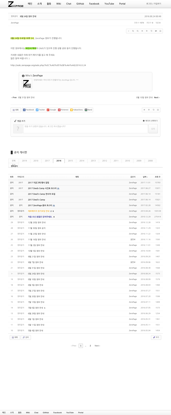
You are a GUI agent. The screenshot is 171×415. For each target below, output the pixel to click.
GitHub (46, 413)
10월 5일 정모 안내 (36, 251)
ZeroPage (15, 23)
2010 (127, 161)
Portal (80, 413)
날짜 (145, 177)
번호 (12, 177)
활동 (19, 413)
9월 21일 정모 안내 (36, 257)
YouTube (70, 413)
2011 (116, 161)
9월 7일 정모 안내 (35, 262)
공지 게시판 (20, 152)
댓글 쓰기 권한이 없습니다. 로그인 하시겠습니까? (45, 126)
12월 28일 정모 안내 (36, 223)
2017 (47, 161)
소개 (12, 413)
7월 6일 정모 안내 (36, 308)
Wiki (28, 413)
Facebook (57, 413)
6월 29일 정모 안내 (36, 314)
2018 (36, 161)
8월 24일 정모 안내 (28, 16)
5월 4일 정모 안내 (35, 331)
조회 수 (157, 177)
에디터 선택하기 (150, 121)
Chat (36, 413)
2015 (70, 161)
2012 (104, 161)
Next (97, 346)
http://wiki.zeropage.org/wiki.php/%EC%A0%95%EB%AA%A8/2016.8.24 (48, 65)
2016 (59, 161)
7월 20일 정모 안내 (36, 296)
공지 (13, 165)
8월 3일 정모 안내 (35, 285)
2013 (93, 161)
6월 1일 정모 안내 (35, 319)
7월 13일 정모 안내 (36, 302)
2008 (150, 161)
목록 (15, 110)
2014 (81, 161)
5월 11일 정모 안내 (36, 325)
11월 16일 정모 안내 (36, 240)
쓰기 (156, 337)
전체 (13, 161)
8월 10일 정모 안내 (36, 279)
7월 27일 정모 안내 (36, 291)
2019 (24, 161)
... (85, 346)
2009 (139, 161)
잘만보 (132, 239)
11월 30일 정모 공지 (36, 228)
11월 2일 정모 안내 (36, 245)
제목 (77, 177)
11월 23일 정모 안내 (36, 234)
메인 (4, 413)
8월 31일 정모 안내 (36, 268)
